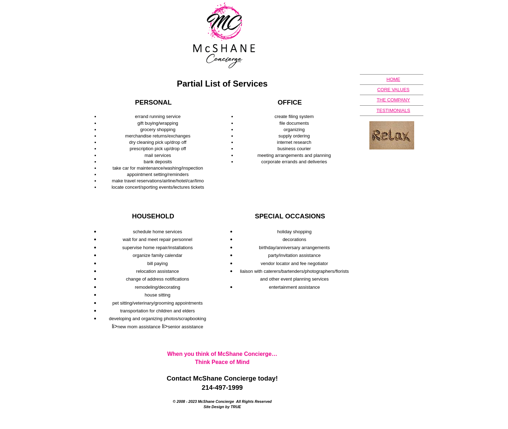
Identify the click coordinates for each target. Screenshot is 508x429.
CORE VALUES (393, 89)
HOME (393, 79)
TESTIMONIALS (393, 110)
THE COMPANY (393, 99)
